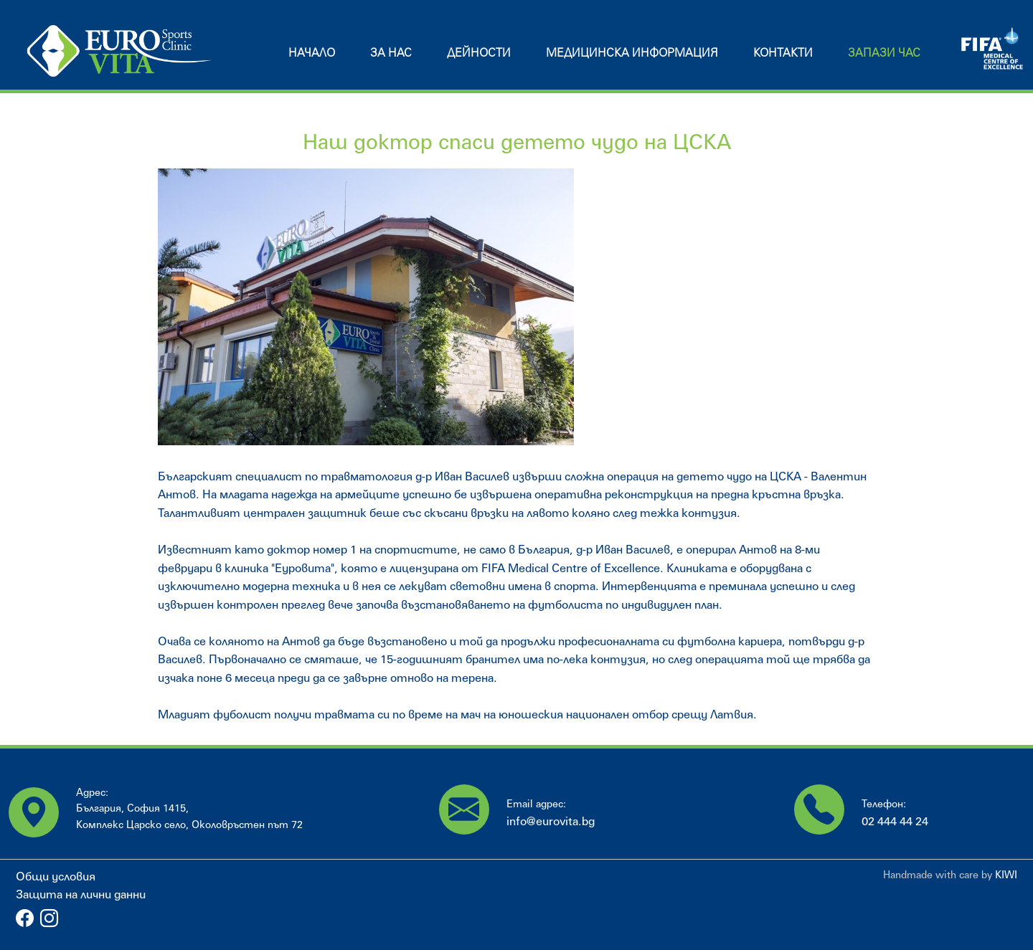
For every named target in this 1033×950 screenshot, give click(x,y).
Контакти (783, 52)
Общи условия (55, 876)
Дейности (479, 52)
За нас (391, 52)
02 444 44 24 (895, 820)
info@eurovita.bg (550, 820)
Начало (311, 52)
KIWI (1006, 874)
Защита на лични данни (81, 894)
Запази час (884, 52)
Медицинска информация (632, 52)
